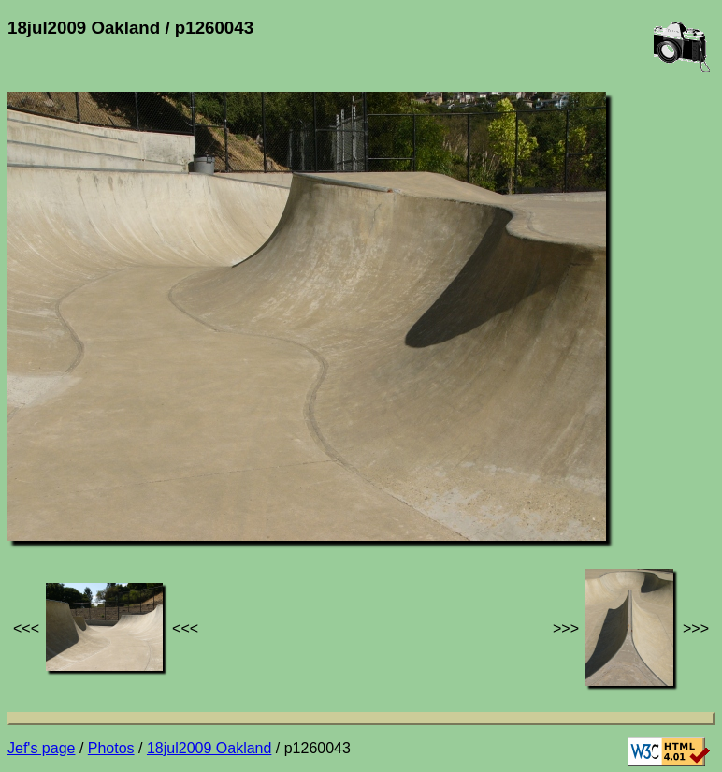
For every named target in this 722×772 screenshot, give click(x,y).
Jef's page (41, 748)
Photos (111, 748)
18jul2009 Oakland (209, 748)
